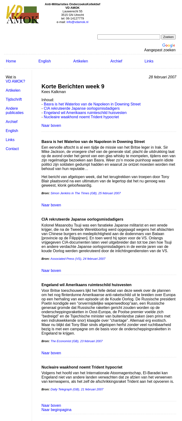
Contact (12, 149)
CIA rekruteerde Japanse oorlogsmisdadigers (82, 108)
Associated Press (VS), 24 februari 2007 (77, 258)
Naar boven (51, 125)
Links (149, 61)
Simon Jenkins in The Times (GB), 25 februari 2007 (85, 193)
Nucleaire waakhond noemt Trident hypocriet (81, 117)
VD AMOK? (15, 81)
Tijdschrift (14, 99)
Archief (116, 61)
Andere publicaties (15, 110)
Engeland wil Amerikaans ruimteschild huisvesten (85, 113)
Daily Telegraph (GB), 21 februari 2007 (76, 389)
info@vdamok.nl (77, 22)
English (44, 61)
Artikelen (80, 61)
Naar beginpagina (56, 410)
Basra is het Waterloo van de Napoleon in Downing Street (92, 104)
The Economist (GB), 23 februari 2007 (76, 341)
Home (11, 61)
